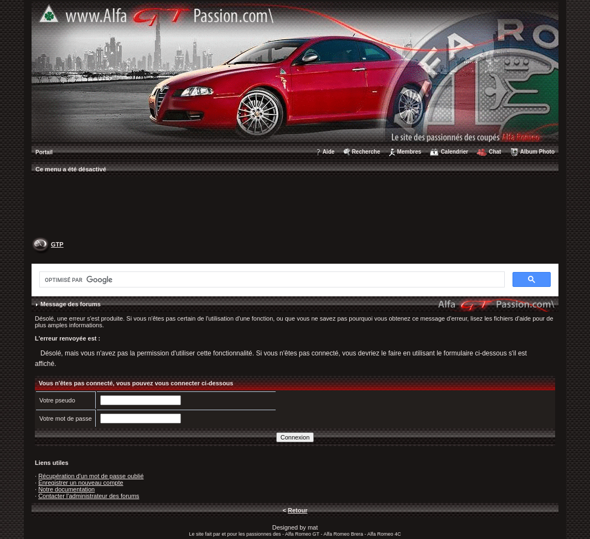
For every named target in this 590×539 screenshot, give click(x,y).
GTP (57, 244)
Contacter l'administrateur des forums (88, 496)
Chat (495, 152)
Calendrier (454, 152)
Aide (329, 152)
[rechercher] (271, 280)
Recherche (366, 152)
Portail (44, 152)
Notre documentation (66, 489)
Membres (409, 152)
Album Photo (537, 152)
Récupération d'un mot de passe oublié (90, 476)
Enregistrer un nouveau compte (80, 482)
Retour (297, 510)
